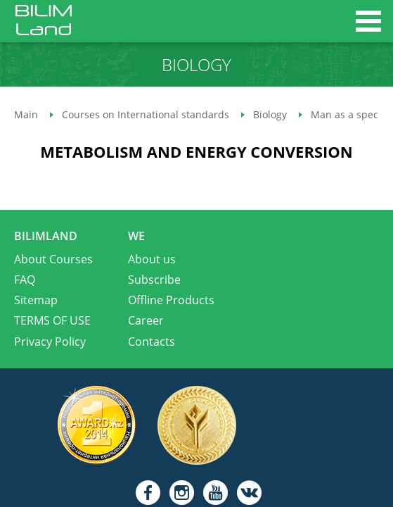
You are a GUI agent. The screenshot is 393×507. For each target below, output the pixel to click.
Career (146, 320)
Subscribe (154, 279)
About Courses (53, 259)
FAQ (24, 279)
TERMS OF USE (52, 320)
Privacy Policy (50, 341)
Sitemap (36, 300)
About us (152, 259)
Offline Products (171, 300)
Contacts (151, 341)
